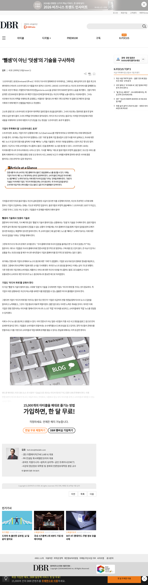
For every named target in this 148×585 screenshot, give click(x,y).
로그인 (115, 12)
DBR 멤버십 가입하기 (61, 430)
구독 (98, 38)
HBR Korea (143, 12)
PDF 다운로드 (89, 74)
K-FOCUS (124, 38)
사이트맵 (100, 558)
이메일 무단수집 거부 (87, 558)
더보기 (85, 74)
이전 (73, 494)
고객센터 (133, 12)
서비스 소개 (39, 558)
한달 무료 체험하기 (35, 430)
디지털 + (46, 38)
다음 (92, 494)
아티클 (20, 38)
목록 (83, 494)
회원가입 (124, 12)
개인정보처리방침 (71, 558)
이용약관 (49, 558)
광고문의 (110, 558)
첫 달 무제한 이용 (124, 578)
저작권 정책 (58, 558)
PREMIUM (72, 38)
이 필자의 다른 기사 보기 (30, 470)
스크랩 (94, 74)
